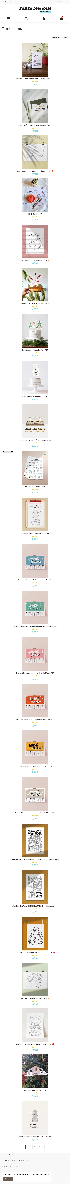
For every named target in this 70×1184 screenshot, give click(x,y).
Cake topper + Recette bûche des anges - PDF (35, 440)
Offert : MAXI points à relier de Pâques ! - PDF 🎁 (35, 171)
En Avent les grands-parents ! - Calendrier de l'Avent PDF (35, 626)
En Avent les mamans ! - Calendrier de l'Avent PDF (35, 673)
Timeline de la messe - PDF (35, 487)
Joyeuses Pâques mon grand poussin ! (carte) (35, 125)
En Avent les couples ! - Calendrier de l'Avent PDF (35, 720)
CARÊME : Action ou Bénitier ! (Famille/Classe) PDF (35, 79)
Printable (59, 2)
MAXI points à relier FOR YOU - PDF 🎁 (35, 261)
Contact (66, 2)
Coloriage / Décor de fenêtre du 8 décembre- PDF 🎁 (35, 953)
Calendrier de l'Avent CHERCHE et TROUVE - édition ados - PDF (35, 906)
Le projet (52, 2)
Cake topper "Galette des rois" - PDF (35, 303)
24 (65, 37)
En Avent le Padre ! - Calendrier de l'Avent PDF (35, 766)
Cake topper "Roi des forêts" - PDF (35, 350)
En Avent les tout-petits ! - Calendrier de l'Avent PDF (35, 813)
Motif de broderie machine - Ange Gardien (35, 1137)
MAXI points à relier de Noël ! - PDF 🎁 (35, 998)
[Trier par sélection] (57, 37)
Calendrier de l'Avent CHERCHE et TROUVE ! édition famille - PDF (35, 859)
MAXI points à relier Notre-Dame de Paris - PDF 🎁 (35, 1044)
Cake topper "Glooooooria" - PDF (35, 397)
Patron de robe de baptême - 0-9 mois (35, 533)
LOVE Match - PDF (35, 214)
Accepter (8, 1179)
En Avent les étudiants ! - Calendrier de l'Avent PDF (35, 580)
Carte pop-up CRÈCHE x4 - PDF (35, 1090)
